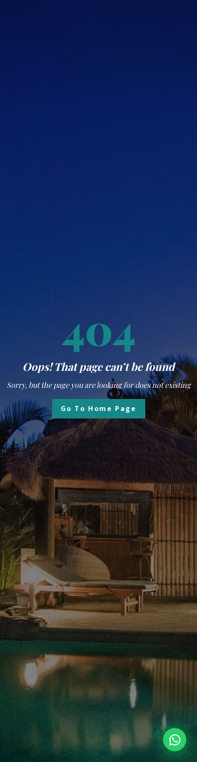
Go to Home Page (99, 408)
